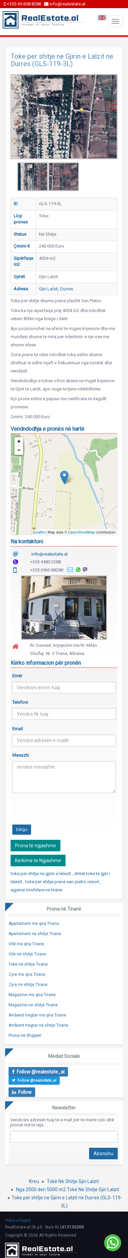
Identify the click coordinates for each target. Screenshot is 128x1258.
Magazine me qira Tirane (32, 994)
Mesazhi (20, 755)
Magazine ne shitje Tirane (33, 1005)
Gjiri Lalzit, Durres (56, 288)
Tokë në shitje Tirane (28, 964)
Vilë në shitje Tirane (27, 954)
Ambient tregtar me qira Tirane (37, 1015)
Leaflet (39, 532)
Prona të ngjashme (35, 845)
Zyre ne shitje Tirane (28, 984)
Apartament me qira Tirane (34, 923)
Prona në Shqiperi (25, 1035)
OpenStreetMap (81, 532)
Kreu (34, 1181)
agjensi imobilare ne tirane (36, 889)
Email (17, 728)
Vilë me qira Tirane (26, 944)
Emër (17, 675)
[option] (32, 176)
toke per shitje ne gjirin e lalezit (41, 873)
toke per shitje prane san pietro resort (62, 881)
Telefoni (20, 702)
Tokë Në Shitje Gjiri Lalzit (73, 1181)
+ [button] (19, 442)
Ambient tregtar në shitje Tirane (38, 1025)
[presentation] (64, 811)
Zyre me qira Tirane (27, 974)
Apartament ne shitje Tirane (35, 933)
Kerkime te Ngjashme (38, 860)
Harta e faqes (18, 1220)
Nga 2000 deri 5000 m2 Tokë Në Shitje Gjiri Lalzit (67, 1189)
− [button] (19, 450)
